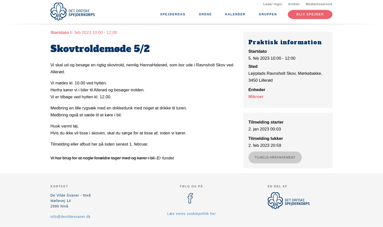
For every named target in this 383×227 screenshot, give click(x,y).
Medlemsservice (319, 4)
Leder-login (272, 4)
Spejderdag (173, 14)
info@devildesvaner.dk (70, 217)
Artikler (294, 4)
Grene (205, 14)
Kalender (235, 14)
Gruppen (268, 14)
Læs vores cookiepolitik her (191, 214)
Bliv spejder (310, 14)
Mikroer (255, 96)
